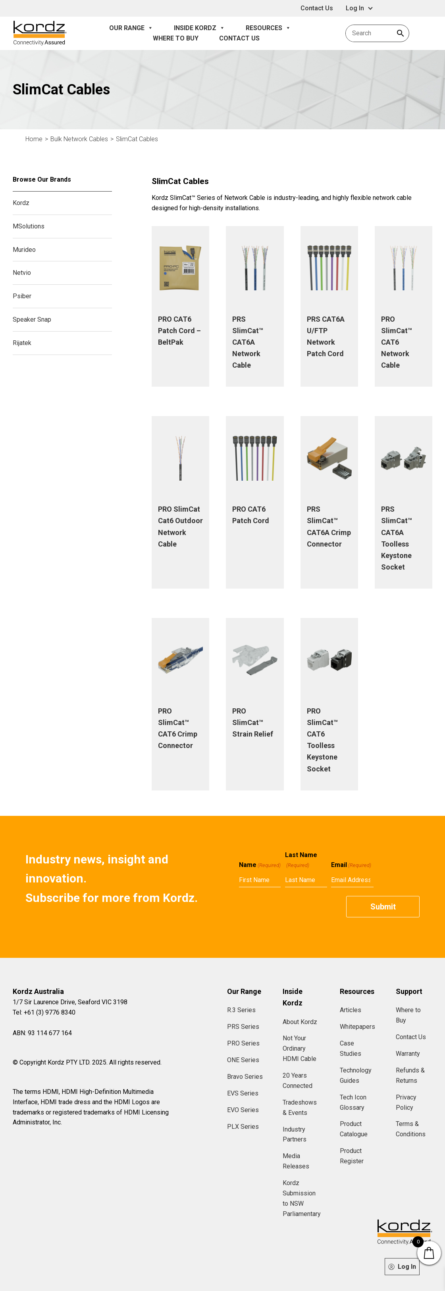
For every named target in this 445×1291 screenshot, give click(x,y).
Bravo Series (245, 1076)
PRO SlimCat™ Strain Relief (252, 722)
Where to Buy (175, 38)
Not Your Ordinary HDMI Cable (299, 1048)
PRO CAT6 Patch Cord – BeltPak (179, 330)
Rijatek (22, 343)
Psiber (22, 296)
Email (351, 865)
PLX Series (243, 1126)
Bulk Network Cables (79, 139)
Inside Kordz (199, 28)
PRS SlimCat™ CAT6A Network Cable (247, 342)
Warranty (408, 1053)
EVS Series (242, 1093)
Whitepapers (357, 1026)
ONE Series (243, 1060)
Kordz (21, 203)
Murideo (24, 249)
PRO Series (243, 1043)
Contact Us (317, 8)
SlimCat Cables (137, 139)
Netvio (22, 272)
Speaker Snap (32, 319)
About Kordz (300, 1022)
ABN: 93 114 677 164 (42, 1033)
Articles (350, 1010)
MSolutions (28, 226)
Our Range (131, 28)
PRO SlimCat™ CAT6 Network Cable (396, 342)
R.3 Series (241, 1010)
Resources (268, 28)
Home (33, 139)
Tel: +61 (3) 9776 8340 (44, 1012)
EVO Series (243, 1110)
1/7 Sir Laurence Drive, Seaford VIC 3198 (70, 1002)
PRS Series (243, 1026)
